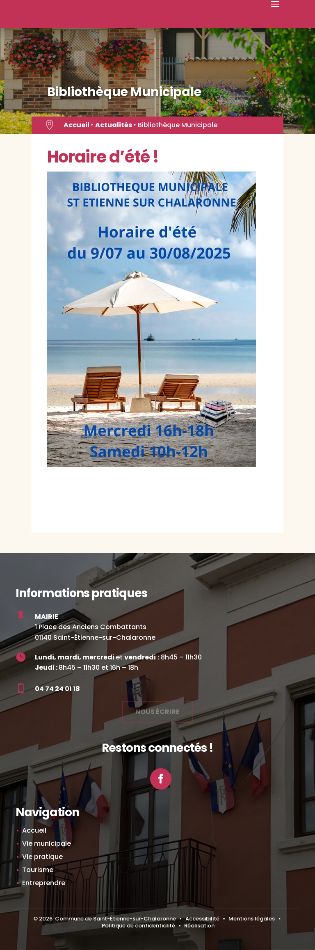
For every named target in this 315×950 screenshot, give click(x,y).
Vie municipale (46, 843)
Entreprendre (43, 883)
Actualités (113, 125)
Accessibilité (202, 919)
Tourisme (37, 869)
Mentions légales (251, 919)
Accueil (76, 125)
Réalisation (199, 925)
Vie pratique (42, 856)
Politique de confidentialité (138, 925)
